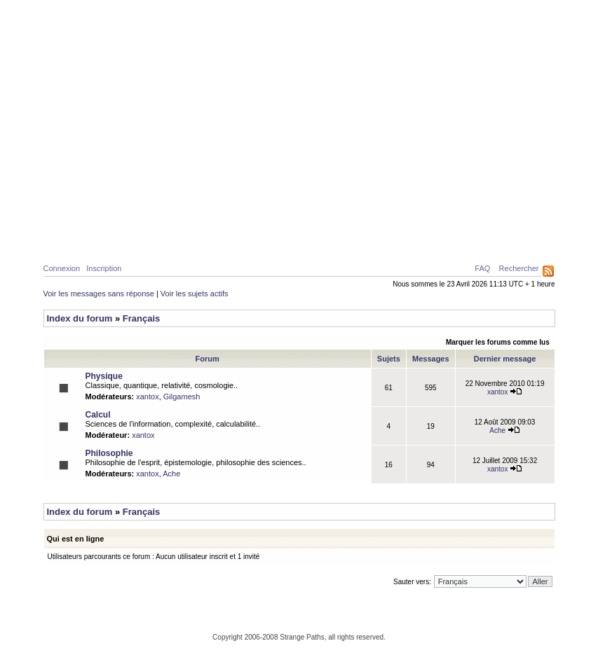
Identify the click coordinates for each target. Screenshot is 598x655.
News (336, 239)
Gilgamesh (182, 396)
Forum (378, 239)
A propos (430, 239)
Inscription (103, 268)
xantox (147, 396)
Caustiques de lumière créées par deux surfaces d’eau (446, 206)
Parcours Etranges (299, 64)
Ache (504, 430)
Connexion (62, 268)
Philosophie (229, 239)
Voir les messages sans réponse (98, 293)
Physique (117, 239)
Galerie (290, 239)
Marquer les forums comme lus (498, 342)
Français (141, 318)
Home (68, 239)
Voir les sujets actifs (195, 293)
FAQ (482, 268)
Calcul (169, 239)
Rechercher (519, 268)
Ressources (495, 239)
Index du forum (80, 318)
